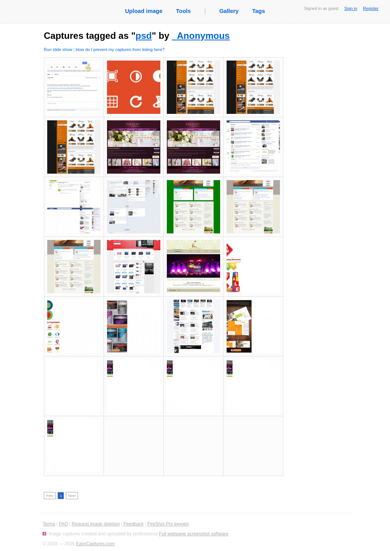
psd (144, 35)
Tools (183, 11)
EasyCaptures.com (95, 543)
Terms (49, 524)
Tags (258, 11)
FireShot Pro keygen (168, 524)
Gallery (229, 11)
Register (371, 8)
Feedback (133, 524)
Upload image (143, 11)
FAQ (63, 524)
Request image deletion (96, 524)
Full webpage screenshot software (193, 534)
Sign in (350, 8)
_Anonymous (201, 35)
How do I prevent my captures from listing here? (120, 49)
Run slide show (58, 49)
